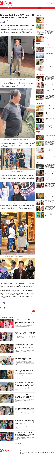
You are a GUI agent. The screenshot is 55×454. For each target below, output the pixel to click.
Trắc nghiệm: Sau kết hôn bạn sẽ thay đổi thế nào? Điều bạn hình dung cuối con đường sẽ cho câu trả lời (50, 195)
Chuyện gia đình (22, 7)
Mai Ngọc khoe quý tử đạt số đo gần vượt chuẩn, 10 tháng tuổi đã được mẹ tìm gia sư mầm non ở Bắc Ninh (24, 396)
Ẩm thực (46, 7)
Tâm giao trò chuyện (14, 7)
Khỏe (32, 7)
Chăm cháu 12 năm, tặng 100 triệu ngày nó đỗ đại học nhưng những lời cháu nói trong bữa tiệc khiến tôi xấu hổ (50, 91)
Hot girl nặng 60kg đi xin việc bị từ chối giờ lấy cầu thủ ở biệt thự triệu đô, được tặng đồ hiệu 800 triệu (50, 172)
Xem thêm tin (18, 443)
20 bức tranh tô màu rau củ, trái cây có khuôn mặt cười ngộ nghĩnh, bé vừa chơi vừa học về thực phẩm (50, 32)
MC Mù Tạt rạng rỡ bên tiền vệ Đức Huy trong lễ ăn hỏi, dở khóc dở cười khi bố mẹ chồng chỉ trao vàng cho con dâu (25, 334)
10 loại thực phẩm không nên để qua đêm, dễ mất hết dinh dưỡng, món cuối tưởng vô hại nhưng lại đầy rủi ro (50, 143)
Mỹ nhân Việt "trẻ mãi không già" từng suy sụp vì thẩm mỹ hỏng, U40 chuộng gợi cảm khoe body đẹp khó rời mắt (50, 185)
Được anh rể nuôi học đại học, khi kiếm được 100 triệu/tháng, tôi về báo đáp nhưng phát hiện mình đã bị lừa (50, 107)
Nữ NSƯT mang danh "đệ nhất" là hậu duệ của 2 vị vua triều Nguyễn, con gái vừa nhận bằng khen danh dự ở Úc (24, 372)
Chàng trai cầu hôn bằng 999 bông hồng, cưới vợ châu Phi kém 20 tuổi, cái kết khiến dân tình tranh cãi (50, 202)
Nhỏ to (43, 7)
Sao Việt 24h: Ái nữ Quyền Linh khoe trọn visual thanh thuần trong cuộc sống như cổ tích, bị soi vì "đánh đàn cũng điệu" (25, 409)
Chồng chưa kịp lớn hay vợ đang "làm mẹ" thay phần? (49, 60)
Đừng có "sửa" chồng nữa (49, 53)
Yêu (36, 7)
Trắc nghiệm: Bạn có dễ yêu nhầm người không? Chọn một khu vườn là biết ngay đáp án (50, 214)
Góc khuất (28, 7)
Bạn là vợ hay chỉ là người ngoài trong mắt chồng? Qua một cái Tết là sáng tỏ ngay (49, 84)
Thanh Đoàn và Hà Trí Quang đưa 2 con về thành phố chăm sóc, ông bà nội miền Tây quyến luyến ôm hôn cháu (24, 434)
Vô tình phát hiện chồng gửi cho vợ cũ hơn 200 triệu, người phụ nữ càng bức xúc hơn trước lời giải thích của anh (50, 126)
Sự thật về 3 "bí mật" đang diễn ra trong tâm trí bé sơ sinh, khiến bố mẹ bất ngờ (49, 37)
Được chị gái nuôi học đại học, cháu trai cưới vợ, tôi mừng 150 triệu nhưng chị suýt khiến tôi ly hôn (49, 78)
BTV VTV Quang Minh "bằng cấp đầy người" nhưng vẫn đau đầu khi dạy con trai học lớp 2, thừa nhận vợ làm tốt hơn (24, 346)
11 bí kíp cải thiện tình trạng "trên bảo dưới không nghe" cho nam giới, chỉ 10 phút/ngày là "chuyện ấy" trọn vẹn (50, 149)
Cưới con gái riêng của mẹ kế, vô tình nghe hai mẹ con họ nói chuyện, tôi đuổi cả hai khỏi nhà (50, 97)
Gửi (33, 310)
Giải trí (39, 7)
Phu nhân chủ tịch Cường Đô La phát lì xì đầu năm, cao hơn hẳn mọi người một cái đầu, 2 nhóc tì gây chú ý (24, 422)
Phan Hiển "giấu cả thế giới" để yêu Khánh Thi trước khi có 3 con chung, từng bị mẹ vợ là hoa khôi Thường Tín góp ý (24, 321)
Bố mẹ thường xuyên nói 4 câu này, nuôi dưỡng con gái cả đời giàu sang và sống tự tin (50, 19)
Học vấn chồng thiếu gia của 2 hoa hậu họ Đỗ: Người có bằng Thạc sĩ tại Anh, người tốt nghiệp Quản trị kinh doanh (24, 384)
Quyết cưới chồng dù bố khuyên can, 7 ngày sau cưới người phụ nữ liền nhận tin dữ (49, 114)
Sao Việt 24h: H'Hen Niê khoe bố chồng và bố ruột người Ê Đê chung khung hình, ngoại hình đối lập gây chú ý (24, 358)
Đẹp (34, 7)
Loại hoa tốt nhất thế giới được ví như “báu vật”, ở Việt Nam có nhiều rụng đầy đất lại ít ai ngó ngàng (50, 155)
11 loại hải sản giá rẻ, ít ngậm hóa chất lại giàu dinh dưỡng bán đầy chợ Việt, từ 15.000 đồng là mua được (50, 137)
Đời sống (8, 7)
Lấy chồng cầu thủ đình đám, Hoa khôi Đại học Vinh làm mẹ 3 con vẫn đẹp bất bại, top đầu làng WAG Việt (50, 179)
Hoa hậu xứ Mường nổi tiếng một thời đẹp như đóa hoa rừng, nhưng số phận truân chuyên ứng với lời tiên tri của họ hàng (50, 166)
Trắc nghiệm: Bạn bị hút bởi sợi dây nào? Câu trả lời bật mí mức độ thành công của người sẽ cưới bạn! (50, 208)
